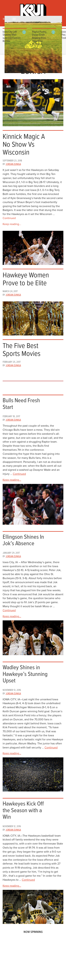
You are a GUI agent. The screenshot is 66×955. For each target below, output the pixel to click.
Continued (9, 218)
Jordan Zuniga (13, 164)
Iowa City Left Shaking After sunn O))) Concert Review (11, 36)
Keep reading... (12, 224)
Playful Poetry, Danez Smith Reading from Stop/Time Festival (39, 38)
